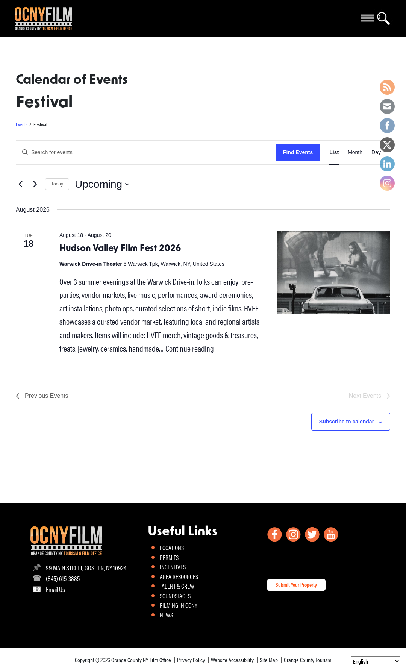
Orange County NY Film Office (141, 659)
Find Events (298, 152)
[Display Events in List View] (334, 152)
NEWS (166, 614)
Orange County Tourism (308, 659)
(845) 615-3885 (63, 578)
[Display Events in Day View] (376, 152)
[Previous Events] (20, 184)
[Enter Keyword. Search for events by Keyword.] (146, 152)
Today (57, 184)
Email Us (55, 589)
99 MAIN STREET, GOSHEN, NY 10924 (86, 567)
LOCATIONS (172, 547)
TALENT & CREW (177, 585)
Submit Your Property (296, 584)
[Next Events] (34, 184)
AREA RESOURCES (179, 576)
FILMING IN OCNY (178, 605)
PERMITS (169, 557)
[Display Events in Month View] (355, 152)
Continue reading (189, 348)
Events (21, 124)
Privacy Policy (191, 659)
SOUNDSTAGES (175, 595)
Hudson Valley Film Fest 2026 (120, 248)
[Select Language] (375, 661)
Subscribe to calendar (346, 422)
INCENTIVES (173, 566)
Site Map (269, 659)
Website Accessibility (232, 659)
